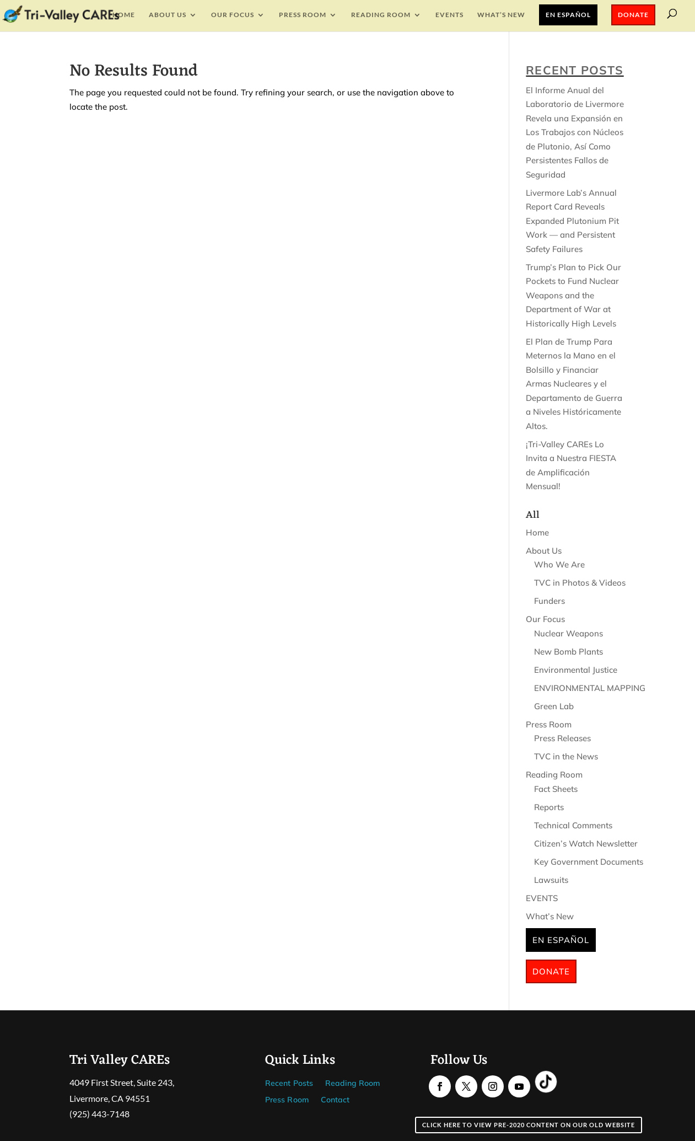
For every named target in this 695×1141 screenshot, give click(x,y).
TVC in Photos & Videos (580, 582)
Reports (549, 807)
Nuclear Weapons (568, 633)
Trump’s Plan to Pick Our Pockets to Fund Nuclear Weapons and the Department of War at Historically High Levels (573, 295)
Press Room (302, 15)
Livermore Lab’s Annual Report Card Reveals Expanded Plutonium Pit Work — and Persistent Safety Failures (572, 221)
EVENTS (449, 15)
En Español (568, 14)
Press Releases (562, 738)
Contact (335, 1100)
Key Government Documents (588, 861)
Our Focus (232, 15)
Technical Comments (573, 825)
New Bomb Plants (568, 651)
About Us (167, 15)
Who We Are (559, 564)
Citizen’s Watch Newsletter (586, 843)
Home (123, 15)
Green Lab (554, 706)
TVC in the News (566, 756)
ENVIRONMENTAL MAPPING (589, 688)
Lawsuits (551, 880)
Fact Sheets (556, 789)
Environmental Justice (575, 670)
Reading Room (381, 15)
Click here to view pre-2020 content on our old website (528, 1124)
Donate (633, 14)
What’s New (501, 15)
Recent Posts (289, 1083)
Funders (549, 601)
